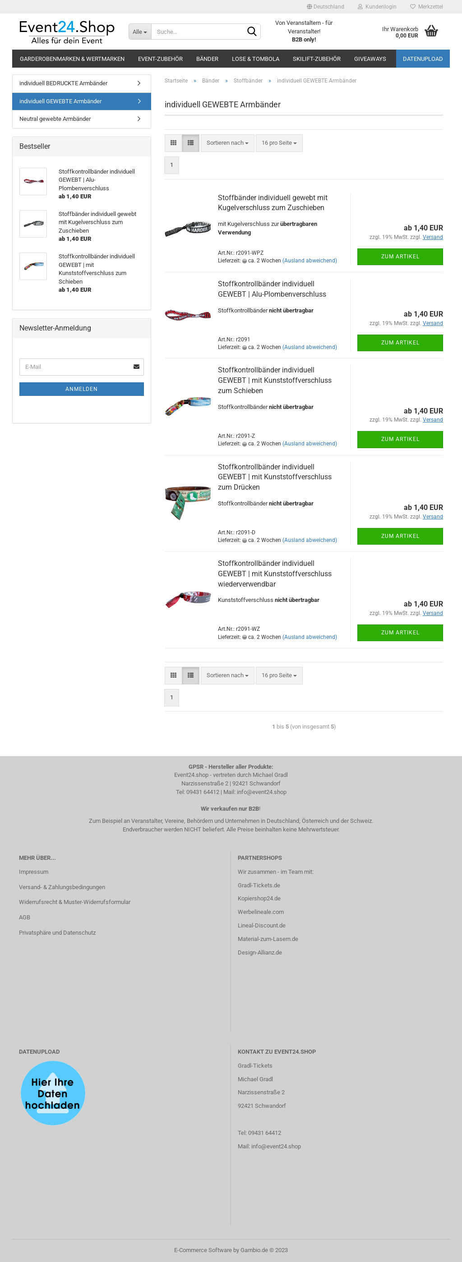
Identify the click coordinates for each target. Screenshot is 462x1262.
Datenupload (423, 58)
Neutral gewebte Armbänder (55, 118)
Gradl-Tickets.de (259, 885)
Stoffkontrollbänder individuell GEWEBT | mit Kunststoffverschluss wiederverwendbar (275, 573)
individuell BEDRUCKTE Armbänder (63, 83)
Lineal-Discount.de (262, 925)
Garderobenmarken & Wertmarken (72, 58)
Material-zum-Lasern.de (268, 939)
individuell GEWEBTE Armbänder (60, 101)
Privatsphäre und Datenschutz (57, 932)
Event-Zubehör (160, 58)
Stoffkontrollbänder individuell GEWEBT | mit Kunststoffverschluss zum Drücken (275, 477)
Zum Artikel (400, 256)
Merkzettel (426, 7)
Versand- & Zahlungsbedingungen (62, 887)
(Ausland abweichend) (309, 260)
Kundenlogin (377, 7)
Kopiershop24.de (259, 898)
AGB (24, 917)
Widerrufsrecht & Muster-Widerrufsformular (74, 902)
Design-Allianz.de (260, 952)
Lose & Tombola (255, 58)
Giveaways (370, 58)
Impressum (33, 871)
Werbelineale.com (261, 912)
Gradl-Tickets (255, 1065)
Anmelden (81, 389)
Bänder (207, 58)
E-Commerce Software (203, 1250)
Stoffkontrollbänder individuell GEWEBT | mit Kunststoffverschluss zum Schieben (275, 380)
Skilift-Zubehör (317, 58)
